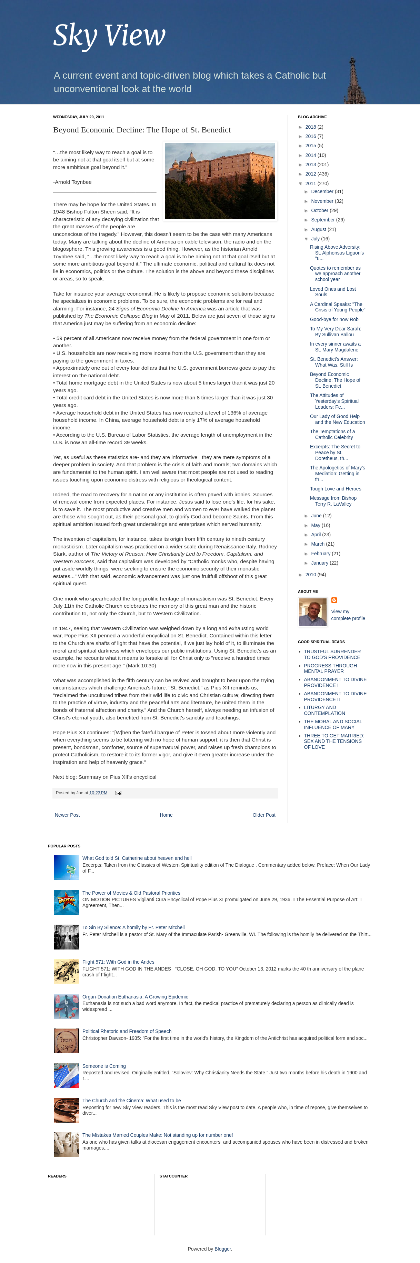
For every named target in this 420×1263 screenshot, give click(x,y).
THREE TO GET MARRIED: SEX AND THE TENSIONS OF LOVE (334, 741)
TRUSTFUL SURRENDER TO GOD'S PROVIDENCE (332, 654)
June (317, 515)
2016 (312, 136)
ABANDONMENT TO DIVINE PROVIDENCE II (335, 696)
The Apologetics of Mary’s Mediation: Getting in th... (337, 473)
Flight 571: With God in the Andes (118, 962)
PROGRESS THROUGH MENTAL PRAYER (330, 668)
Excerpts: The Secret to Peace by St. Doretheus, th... (335, 452)
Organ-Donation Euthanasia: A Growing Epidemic (135, 997)
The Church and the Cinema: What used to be (131, 1100)
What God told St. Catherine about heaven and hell (137, 858)
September (323, 219)
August (319, 229)
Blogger (222, 1249)
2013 (312, 164)
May (316, 525)
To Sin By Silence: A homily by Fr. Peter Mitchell (133, 927)
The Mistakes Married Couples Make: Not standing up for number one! (157, 1135)
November (322, 201)
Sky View (109, 35)
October (320, 210)
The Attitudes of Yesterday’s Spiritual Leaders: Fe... (334, 401)
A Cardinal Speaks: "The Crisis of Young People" (338, 307)
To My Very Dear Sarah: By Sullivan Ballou (335, 331)
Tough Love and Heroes (335, 488)
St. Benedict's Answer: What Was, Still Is (334, 362)
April (316, 534)
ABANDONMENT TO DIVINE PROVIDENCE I (335, 682)
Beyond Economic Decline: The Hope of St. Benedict (335, 380)
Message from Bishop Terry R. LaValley (333, 501)
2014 (312, 155)
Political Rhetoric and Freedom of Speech (126, 1031)
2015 (312, 145)
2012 (312, 174)
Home (166, 815)
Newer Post (67, 815)
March (318, 544)
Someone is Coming (104, 1066)
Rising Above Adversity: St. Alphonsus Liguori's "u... (337, 252)
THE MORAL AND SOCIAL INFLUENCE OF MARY (333, 724)
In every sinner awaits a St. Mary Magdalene (335, 346)
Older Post (264, 815)
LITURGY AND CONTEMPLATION (325, 710)
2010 (312, 574)
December (322, 191)
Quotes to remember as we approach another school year (335, 273)
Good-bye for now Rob (334, 319)
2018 (312, 127)
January (320, 563)
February (321, 553)
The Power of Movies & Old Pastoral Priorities (131, 893)
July (316, 238)
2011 (312, 183)
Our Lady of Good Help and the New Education (337, 419)
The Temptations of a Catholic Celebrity (332, 434)
